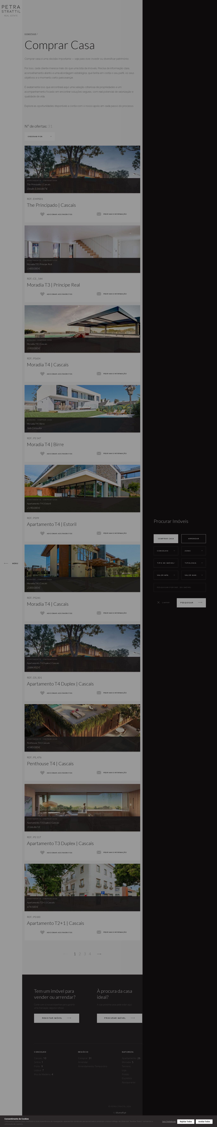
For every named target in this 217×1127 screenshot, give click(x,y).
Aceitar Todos (204, 1122)
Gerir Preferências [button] (169, 1122)
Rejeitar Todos (186, 1122)
